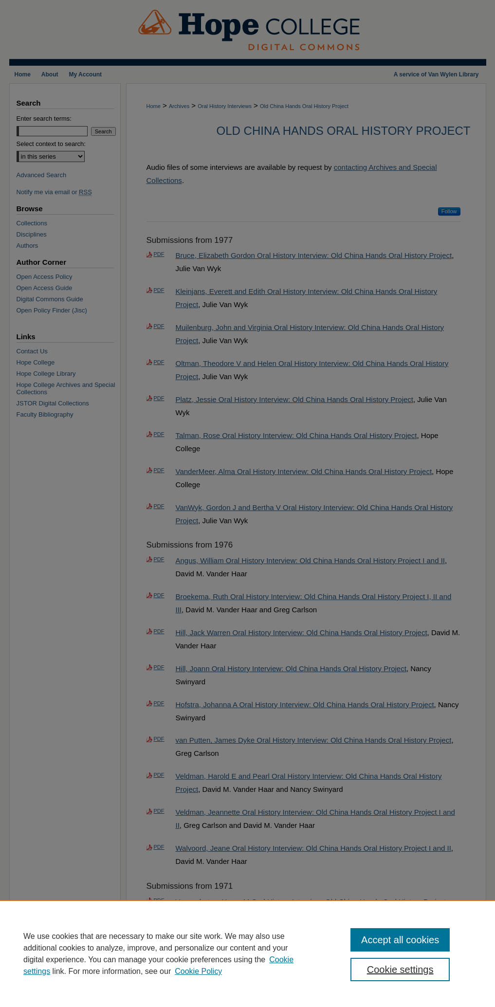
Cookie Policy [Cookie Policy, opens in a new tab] (198, 971)
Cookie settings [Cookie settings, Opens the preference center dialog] (400, 969)
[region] (247, 953)
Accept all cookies (400, 939)
